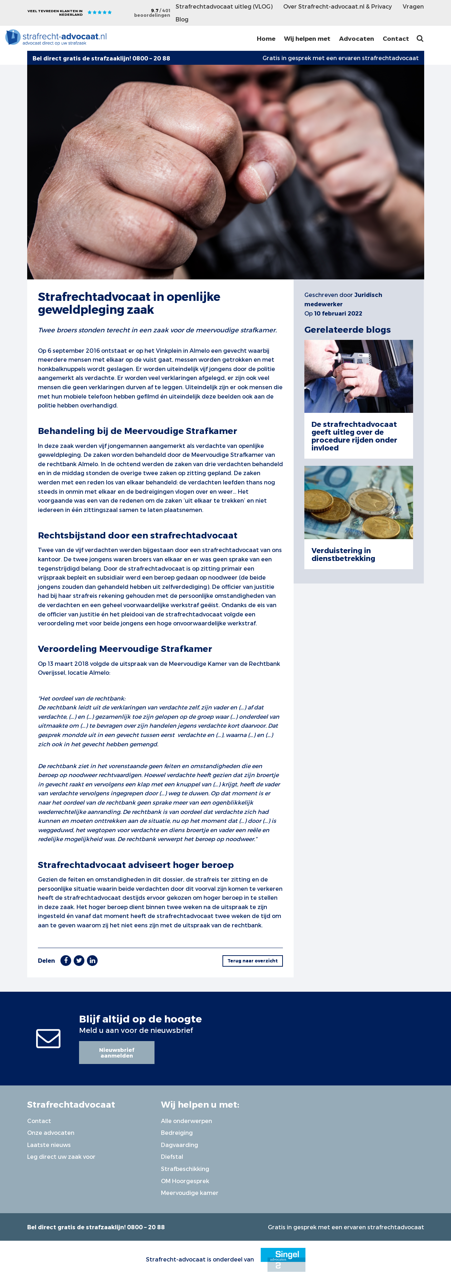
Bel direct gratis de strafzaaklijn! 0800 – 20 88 (96, 1227)
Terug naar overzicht (252, 960)
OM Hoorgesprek (185, 1180)
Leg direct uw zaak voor (61, 1156)
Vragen (413, 6)
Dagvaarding (179, 1144)
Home (266, 38)
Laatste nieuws (49, 1144)
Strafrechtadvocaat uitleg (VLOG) (224, 6)
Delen (46, 960)
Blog (182, 19)
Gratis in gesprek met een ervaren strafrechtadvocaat (341, 57)
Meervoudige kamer (190, 1192)
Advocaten (356, 38)
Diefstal (172, 1156)
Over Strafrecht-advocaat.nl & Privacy (337, 6)
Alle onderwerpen (186, 1120)
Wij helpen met (307, 38)
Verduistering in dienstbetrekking (343, 554)
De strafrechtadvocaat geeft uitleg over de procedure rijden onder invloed (354, 436)
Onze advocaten (50, 1132)
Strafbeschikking (185, 1168)
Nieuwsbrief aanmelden (116, 1052)
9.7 (152, 13)
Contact (396, 38)
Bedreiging (177, 1132)
